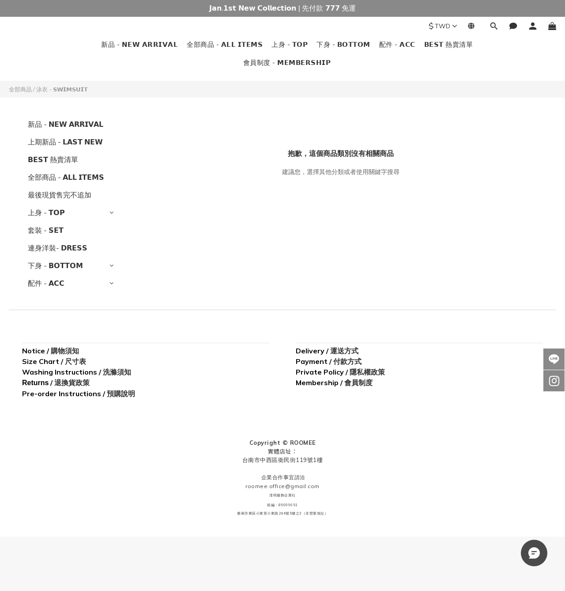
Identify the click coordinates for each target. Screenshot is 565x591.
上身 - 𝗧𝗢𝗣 (289, 44)
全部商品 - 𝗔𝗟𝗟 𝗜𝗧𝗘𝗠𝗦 (225, 44)
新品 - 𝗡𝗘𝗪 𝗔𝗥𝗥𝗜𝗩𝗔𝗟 (139, 44)
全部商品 (20, 89)
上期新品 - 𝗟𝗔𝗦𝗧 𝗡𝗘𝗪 (65, 141)
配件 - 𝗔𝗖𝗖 (397, 44)
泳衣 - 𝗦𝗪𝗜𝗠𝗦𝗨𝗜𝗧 (62, 89)
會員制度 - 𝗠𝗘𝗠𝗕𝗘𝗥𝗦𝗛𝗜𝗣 (287, 62)
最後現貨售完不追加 (59, 194)
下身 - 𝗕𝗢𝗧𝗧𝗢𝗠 (343, 44)
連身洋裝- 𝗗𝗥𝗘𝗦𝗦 (57, 247)
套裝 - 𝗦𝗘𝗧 (46, 230)
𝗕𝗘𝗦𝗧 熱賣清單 (448, 44)
